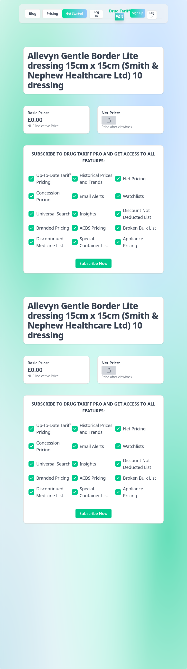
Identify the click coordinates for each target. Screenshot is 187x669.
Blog (33, 13)
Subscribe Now (93, 263)
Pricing (52, 13)
